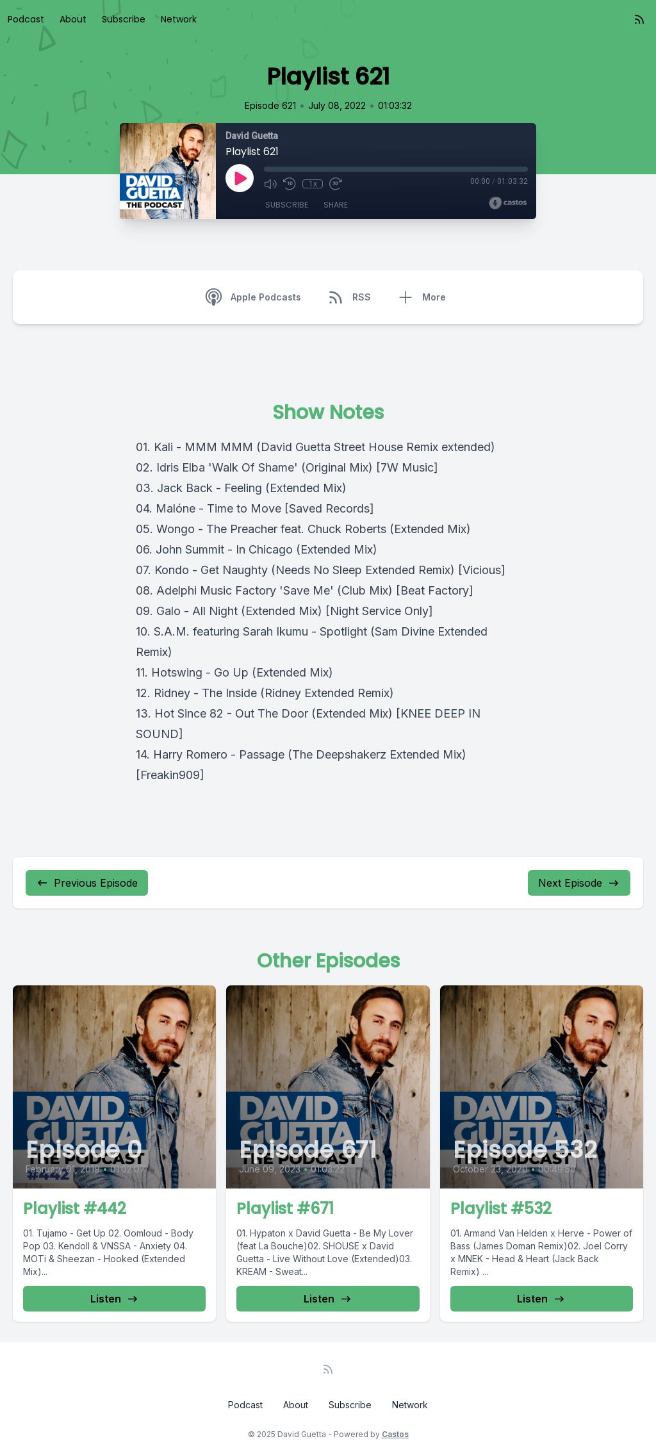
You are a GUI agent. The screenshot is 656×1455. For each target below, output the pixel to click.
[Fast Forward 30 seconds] (335, 183)
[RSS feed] (639, 19)
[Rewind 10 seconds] (289, 183)
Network (179, 19)
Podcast (26, 19)
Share (336, 204)
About (73, 19)
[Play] (240, 178)
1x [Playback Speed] (313, 183)
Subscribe (123, 19)
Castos (395, 1434)
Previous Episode (87, 882)
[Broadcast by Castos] (508, 203)
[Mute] (270, 184)
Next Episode (579, 882)
